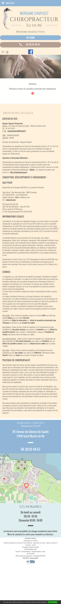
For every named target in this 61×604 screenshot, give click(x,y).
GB (7, 51)
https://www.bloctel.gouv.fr (18, 172)
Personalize (52, 602)
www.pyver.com (11, 200)
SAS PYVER (26, 558)
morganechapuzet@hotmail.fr (16, 131)
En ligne (30, 38)
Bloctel (32, 169)
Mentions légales (34, 558)
